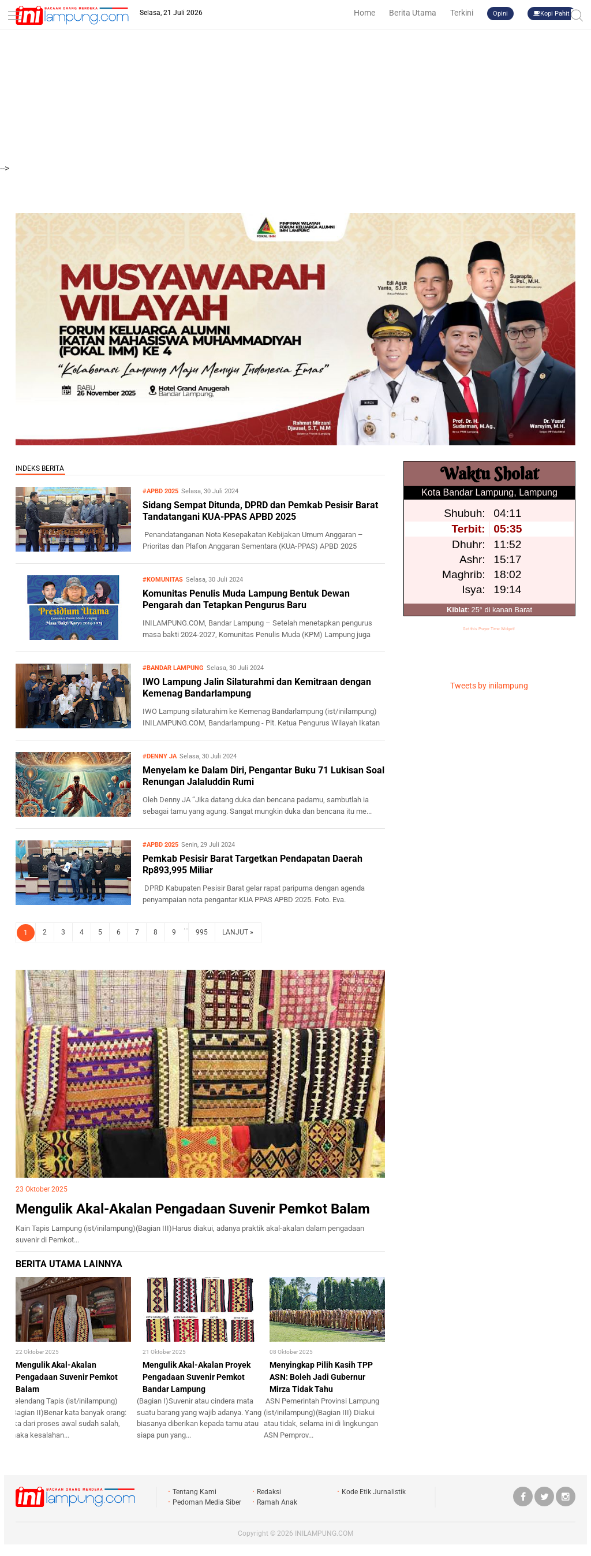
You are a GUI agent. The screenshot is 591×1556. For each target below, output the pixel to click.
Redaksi (269, 1492)
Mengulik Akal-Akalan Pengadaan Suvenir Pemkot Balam (193, 1209)
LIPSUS (39, 959)
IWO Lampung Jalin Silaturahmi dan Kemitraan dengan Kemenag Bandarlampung (257, 687)
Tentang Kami (194, 1492)
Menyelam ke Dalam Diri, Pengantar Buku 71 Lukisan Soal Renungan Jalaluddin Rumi (263, 776)
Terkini (461, 12)
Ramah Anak (277, 1502)
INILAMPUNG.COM (324, 1533)
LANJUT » (237, 932)
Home (364, 12)
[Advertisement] (295, 81)
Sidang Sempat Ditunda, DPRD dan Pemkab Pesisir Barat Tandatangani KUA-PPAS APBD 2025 (260, 511)
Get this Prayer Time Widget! (489, 629)
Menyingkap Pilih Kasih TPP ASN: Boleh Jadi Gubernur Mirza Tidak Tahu (321, 1377)
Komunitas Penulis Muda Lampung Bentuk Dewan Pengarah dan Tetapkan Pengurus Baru (246, 599)
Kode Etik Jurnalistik (374, 1492)
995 (202, 932)
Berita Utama (412, 12)
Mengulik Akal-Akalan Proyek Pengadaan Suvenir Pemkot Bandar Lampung (196, 1377)
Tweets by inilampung (489, 685)
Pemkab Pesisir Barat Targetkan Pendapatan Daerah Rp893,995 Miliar (252, 864)
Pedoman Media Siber (207, 1502)
